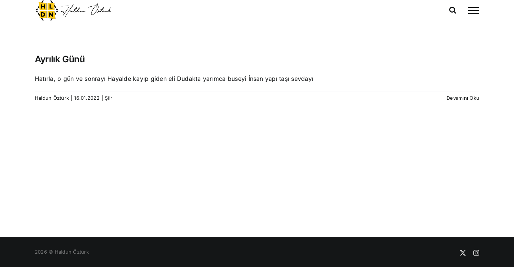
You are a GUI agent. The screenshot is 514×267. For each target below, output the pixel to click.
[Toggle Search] (452, 10)
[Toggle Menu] (473, 10)
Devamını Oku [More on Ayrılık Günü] (463, 98)
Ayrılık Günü (60, 59)
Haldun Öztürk (52, 98)
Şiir (108, 98)
